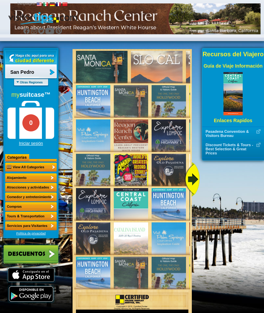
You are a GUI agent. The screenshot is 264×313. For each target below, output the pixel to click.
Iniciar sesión (31, 143)
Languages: (26, 3)
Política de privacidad (31, 233)
